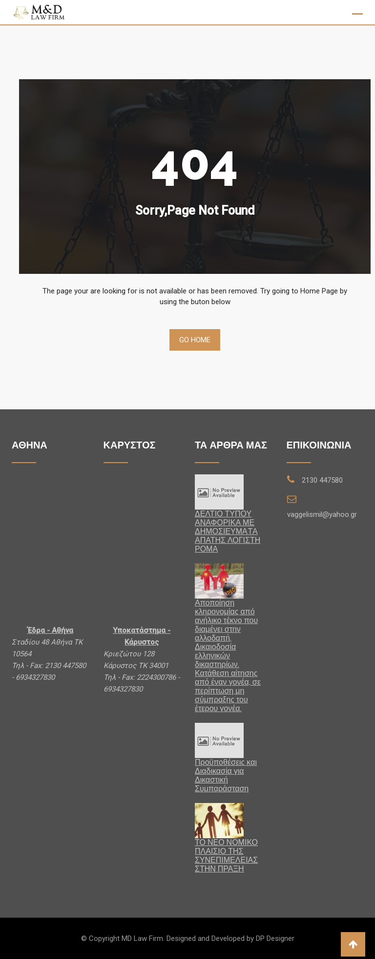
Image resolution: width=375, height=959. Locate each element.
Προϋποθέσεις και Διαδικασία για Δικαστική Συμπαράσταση (226, 775)
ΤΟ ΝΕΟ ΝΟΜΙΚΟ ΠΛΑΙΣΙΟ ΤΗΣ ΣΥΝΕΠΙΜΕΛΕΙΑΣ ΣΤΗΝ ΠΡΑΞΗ (226, 855)
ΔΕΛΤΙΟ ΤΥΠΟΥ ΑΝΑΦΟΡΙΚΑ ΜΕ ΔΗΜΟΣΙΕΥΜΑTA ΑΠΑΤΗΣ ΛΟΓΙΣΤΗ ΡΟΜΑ (227, 531)
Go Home (194, 339)
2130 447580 (322, 480)
